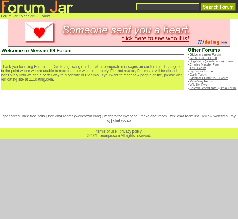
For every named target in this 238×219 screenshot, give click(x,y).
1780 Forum (197, 68)
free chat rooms (60, 116)
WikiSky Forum (199, 84)
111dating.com (41, 79)
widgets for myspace (120, 116)
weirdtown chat (87, 116)
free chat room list (184, 116)
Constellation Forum (203, 58)
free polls (37, 116)
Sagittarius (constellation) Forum (211, 61)
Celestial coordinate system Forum (212, 88)
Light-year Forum (201, 71)
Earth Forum (198, 74)
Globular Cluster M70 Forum (208, 78)
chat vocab (122, 120)
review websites (215, 116)
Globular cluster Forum (205, 54)
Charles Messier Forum (205, 64)
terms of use (106, 131)
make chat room (153, 116)
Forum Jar (9, 16)
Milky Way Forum (201, 81)
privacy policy (131, 131)
